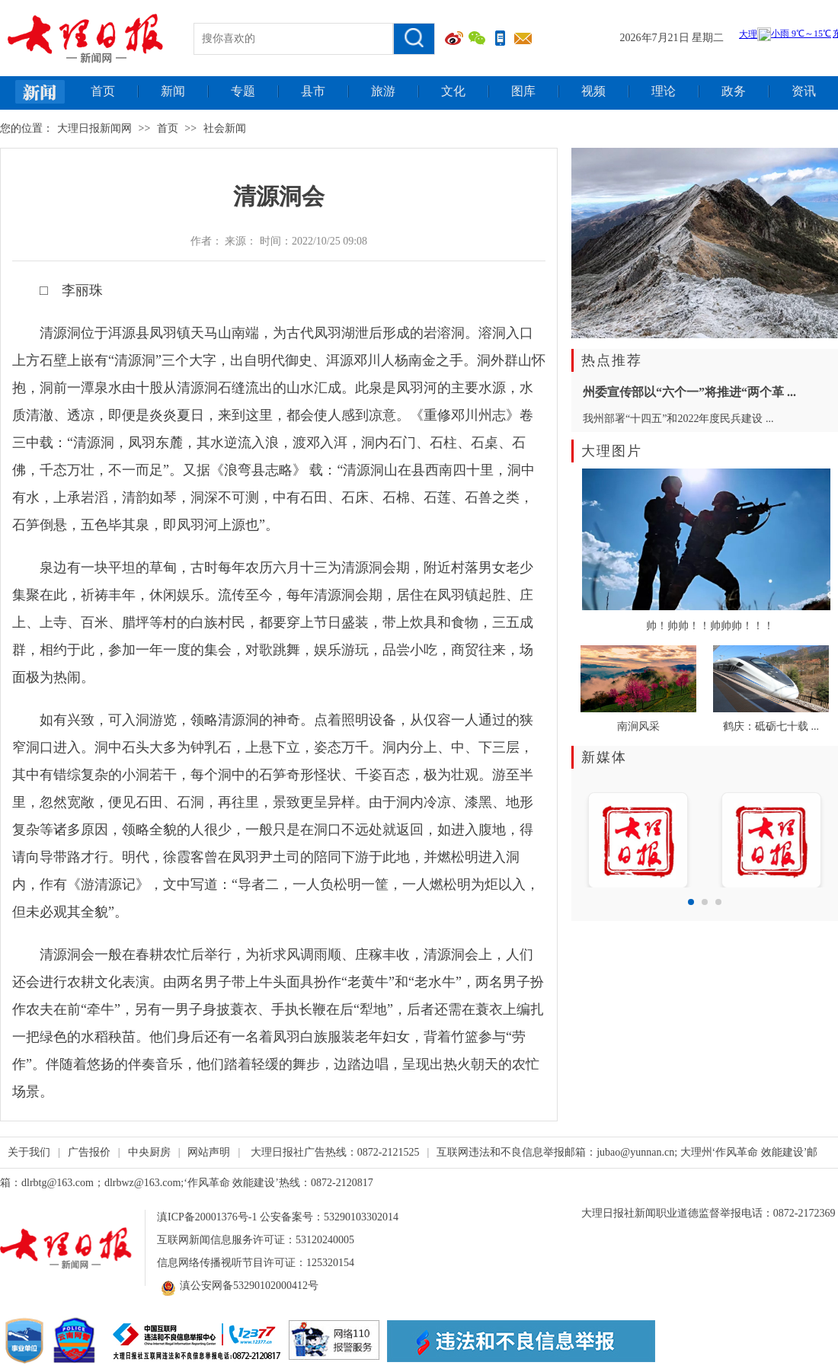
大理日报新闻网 (94, 128)
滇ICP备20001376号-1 (207, 1217)
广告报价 (89, 1152)
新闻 (173, 91)
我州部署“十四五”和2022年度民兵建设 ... (678, 418)
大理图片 (611, 451)
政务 (733, 91)
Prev (591, 836)
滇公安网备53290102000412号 (237, 1286)
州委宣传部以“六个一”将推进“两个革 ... (689, 391)
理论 (663, 91)
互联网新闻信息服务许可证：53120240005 (255, 1240)
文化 (453, 91)
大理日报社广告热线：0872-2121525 (335, 1152)
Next (818, 836)
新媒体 (604, 757)
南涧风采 (638, 726)
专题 (243, 91)
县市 (313, 91)
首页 (103, 91)
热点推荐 (611, 360)
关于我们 (29, 1152)
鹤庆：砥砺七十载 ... (771, 726)
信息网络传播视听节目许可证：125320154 (255, 1262)
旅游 (383, 91)
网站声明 (208, 1152)
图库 (523, 91)
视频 (593, 91)
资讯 (804, 91)
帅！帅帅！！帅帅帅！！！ (710, 626)
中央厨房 (149, 1152)
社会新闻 (224, 128)
